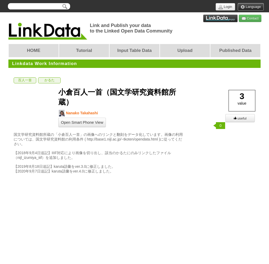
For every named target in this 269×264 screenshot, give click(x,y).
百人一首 (25, 80)
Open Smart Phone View (82, 122)
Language (251, 7)
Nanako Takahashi (78, 113)
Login (225, 7)
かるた (49, 80)
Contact (250, 18)
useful (240, 118)
